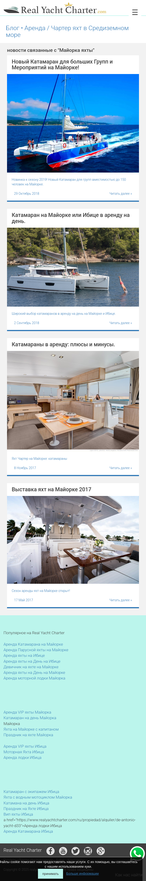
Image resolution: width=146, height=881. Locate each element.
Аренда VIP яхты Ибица (25, 746)
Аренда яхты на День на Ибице (32, 661)
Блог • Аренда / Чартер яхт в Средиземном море (67, 31)
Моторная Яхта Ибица (24, 752)
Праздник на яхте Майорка (28, 734)
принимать (50, 874)
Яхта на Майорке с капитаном (31, 729)
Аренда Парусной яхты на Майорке (36, 649)
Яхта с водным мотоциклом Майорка (38, 797)
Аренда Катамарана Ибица (28, 831)
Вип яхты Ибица (18, 814)
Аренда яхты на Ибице (24, 655)
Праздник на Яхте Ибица (26, 808)
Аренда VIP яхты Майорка (27, 712)
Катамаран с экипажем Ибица (31, 791)
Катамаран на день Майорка (30, 717)
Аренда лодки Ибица (22, 757)
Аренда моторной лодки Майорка (34, 678)
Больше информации (82, 873)
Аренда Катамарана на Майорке (33, 644)
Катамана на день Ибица (26, 803)
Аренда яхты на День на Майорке (34, 672)
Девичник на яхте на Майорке (31, 667)
